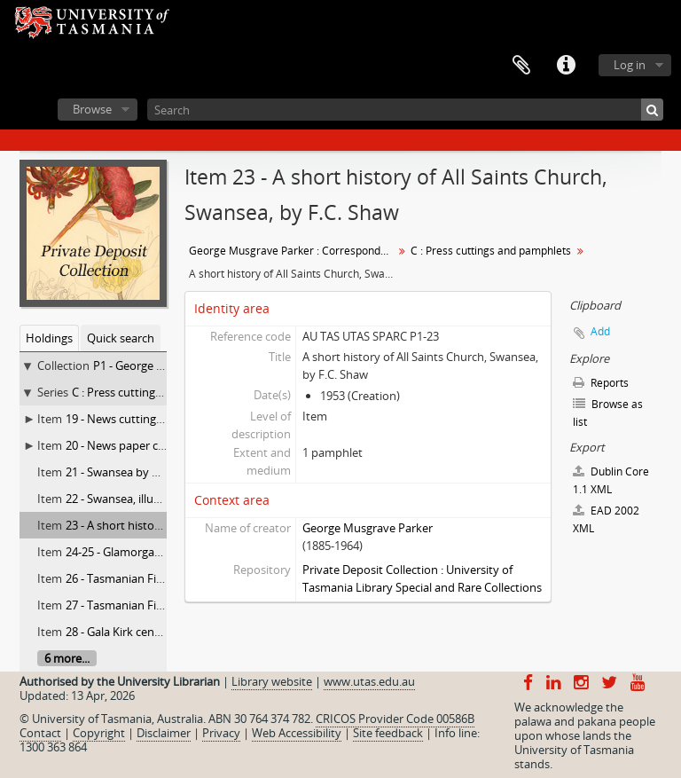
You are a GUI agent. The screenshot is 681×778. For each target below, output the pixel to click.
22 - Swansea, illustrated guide (144, 499)
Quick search (120, 338)
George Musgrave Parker (367, 528)
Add (600, 331)
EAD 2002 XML (606, 519)
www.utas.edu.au (369, 681)
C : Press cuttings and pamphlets (157, 392)
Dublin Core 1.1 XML (611, 480)
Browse (92, 109)
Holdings (49, 338)
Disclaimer (164, 733)
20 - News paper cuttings (130, 445)
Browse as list (608, 413)
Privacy (221, 733)
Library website (271, 681)
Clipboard (521, 65)
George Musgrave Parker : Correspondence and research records (293, 250)
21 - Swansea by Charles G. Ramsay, (158, 472)
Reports (601, 382)
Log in (630, 65)
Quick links (566, 65)
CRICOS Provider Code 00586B (395, 719)
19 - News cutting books (129, 419)
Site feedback (388, 733)
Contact (40, 733)
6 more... (67, 658)
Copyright (99, 733)
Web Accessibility (296, 733)
